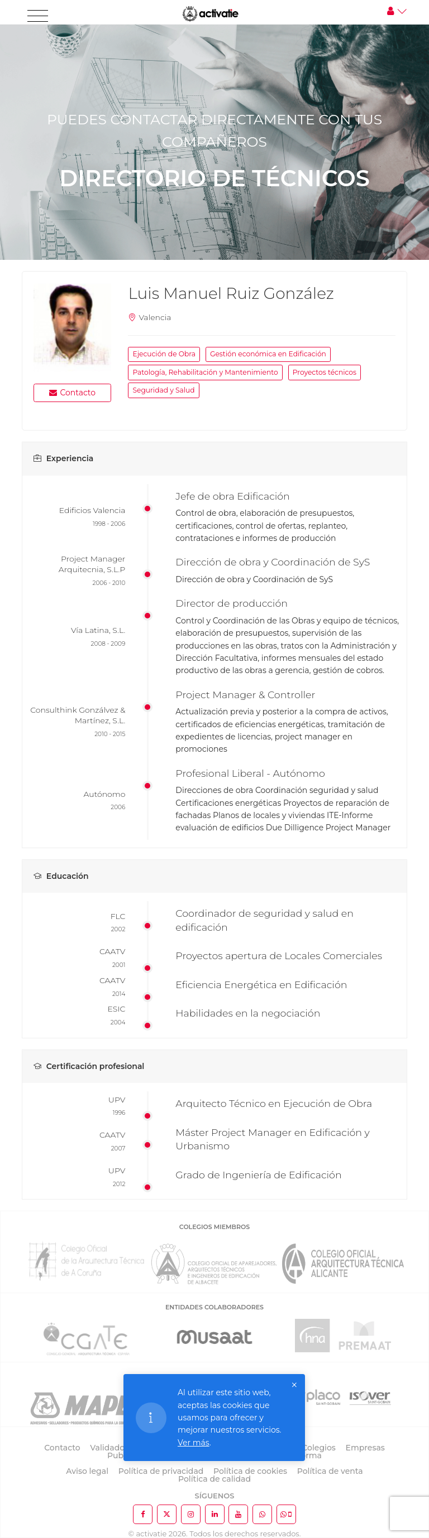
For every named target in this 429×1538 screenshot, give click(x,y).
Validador (108, 1448)
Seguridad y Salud (163, 390)
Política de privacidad (161, 1471)
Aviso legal (87, 1471)
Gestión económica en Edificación (268, 354)
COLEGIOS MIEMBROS (214, 1227)
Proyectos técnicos (324, 372)
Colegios (319, 1448)
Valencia (155, 317)
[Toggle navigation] (38, 16)
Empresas (365, 1448)
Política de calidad (214, 1479)
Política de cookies (250, 1471)
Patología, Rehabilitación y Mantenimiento (205, 372)
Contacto (72, 393)
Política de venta (330, 1471)
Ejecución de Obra (164, 354)
